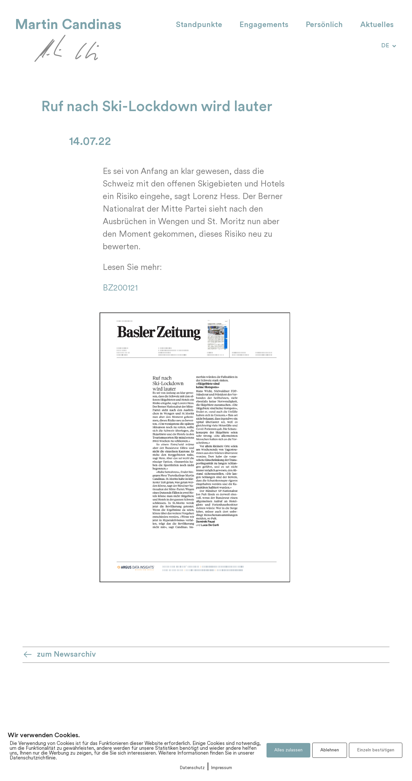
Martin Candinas (68, 25)
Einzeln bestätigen (375, 750)
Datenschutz (192, 768)
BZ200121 (120, 288)
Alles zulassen (288, 750)
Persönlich (324, 25)
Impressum (221, 768)
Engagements (263, 25)
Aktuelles (377, 25)
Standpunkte (199, 25)
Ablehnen (329, 750)
